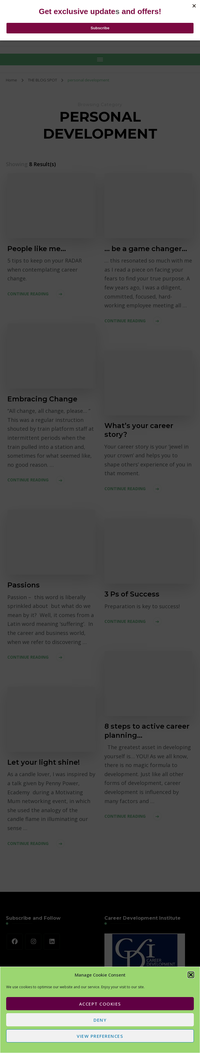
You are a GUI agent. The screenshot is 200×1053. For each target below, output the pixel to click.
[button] (191, 975)
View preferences (100, 1036)
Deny (100, 1020)
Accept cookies (100, 1004)
